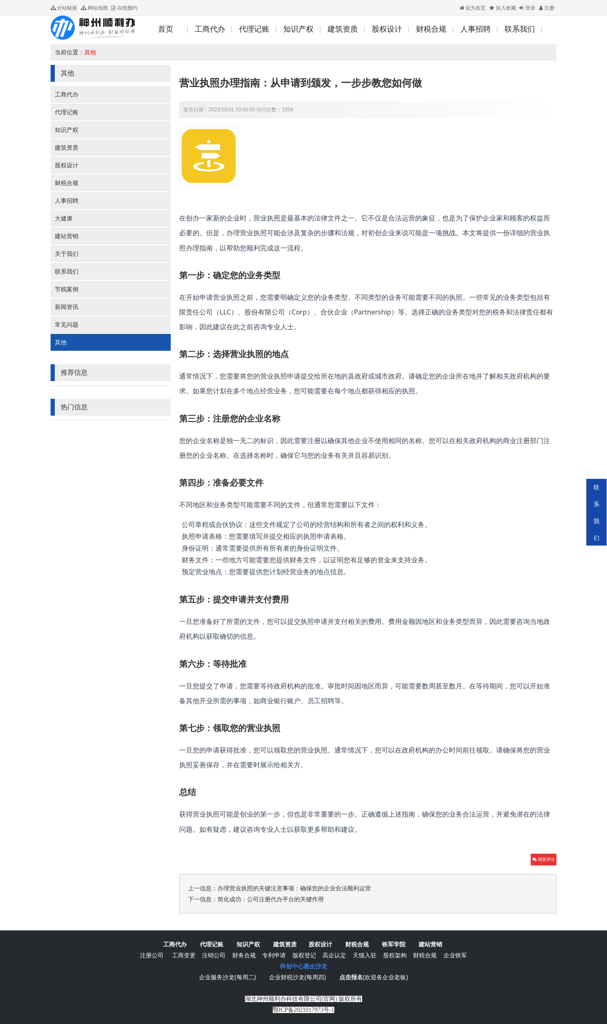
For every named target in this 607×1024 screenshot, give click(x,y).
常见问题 (66, 324)
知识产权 (66, 129)
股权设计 (66, 165)
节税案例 (66, 289)
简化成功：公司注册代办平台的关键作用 (271, 899)
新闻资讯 (66, 307)
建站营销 (66, 236)
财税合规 (66, 183)
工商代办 (66, 94)
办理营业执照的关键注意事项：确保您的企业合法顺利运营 (294, 888)
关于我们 (66, 253)
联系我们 (66, 271)
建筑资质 (66, 147)
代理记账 (66, 112)
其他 (90, 52)
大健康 (64, 218)
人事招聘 (66, 200)
